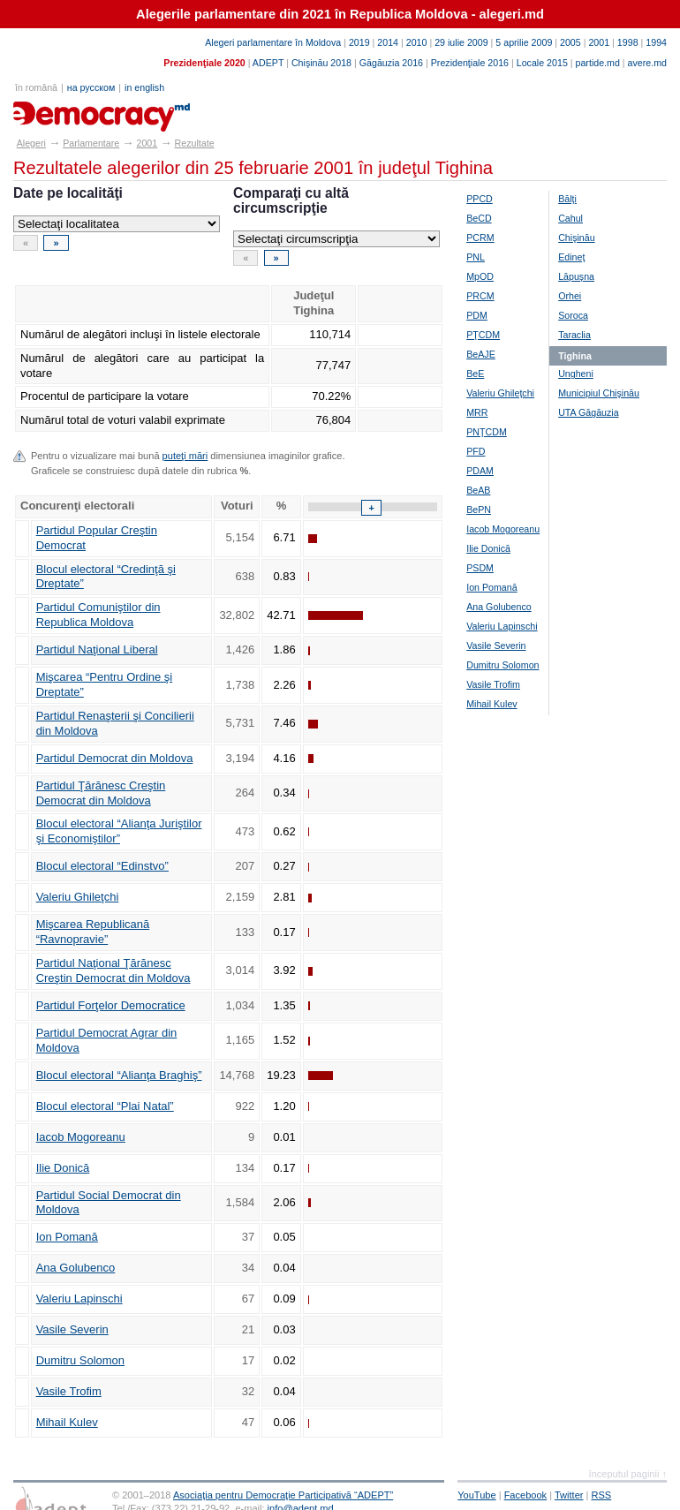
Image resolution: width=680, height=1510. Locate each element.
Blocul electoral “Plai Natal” (105, 1106)
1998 (627, 42)
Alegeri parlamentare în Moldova (273, 42)
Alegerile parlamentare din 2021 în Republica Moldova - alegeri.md (340, 14)
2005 (570, 42)
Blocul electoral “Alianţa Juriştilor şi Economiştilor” (119, 831)
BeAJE (480, 354)
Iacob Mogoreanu (80, 1137)
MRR (476, 412)
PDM (476, 315)
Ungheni (575, 373)
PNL (475, 257)
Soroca (573, 315)
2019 (359, 42)
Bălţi (567, 198)
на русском (91, 87)
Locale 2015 (542, 62)
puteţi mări (185, 455)
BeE (475, 373)
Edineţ (571, 257)
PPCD (479, 198)
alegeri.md (53, 110)
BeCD (478, 218)
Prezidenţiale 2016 (470, 62)
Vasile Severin (72, 1329)
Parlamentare (91, 143)
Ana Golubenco (76, 1267)
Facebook (526, 1495)
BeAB (478, 490)
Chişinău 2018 (321, 62)
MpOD (480, 276)
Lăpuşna (576, 276)
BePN (478, 509)
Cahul (570, 218)
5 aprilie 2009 (523, 42)
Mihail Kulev (67, 1422)
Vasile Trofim (69, 1391)
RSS (602, 1495)
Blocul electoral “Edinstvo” (102, 865)
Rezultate (195, 143)
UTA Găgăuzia (588, 412)
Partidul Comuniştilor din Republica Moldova (98, 614)
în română (36, 87)
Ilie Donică (63, 1167)
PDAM (480, 470)
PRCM (480, 296)
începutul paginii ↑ (628, 1473)
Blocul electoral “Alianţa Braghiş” (119, 1075)
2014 (387, 42)
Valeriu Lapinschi (79, 1298)
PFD (475, 451)
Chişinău (576, 237)
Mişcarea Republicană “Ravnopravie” (93, 931)
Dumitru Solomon (80, 1360)
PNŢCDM (486, 432)
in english (144, 87)
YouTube (476, 1495)
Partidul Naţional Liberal (97, 649)
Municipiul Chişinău (598, 393)
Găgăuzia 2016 (391, 62)
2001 (598, 42)
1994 (656, 42)
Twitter (569, 1495)
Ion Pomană (67, 1236)
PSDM (480, 567)
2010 (416, 42)
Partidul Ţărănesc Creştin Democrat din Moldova (101, 793)
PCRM (480, 237)
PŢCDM (483, 334)
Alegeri (31, 143)
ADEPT (268, 62)
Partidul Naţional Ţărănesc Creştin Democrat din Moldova (113, 970)
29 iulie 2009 (460, 42)
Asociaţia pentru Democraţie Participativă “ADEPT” (283, 1495)
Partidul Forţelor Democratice (110, 1005)
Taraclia (574, 334)
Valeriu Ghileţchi (77, 896)
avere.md (647, 62)
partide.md (598, 62)
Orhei (569, 296)
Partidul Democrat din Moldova (114, 758)
